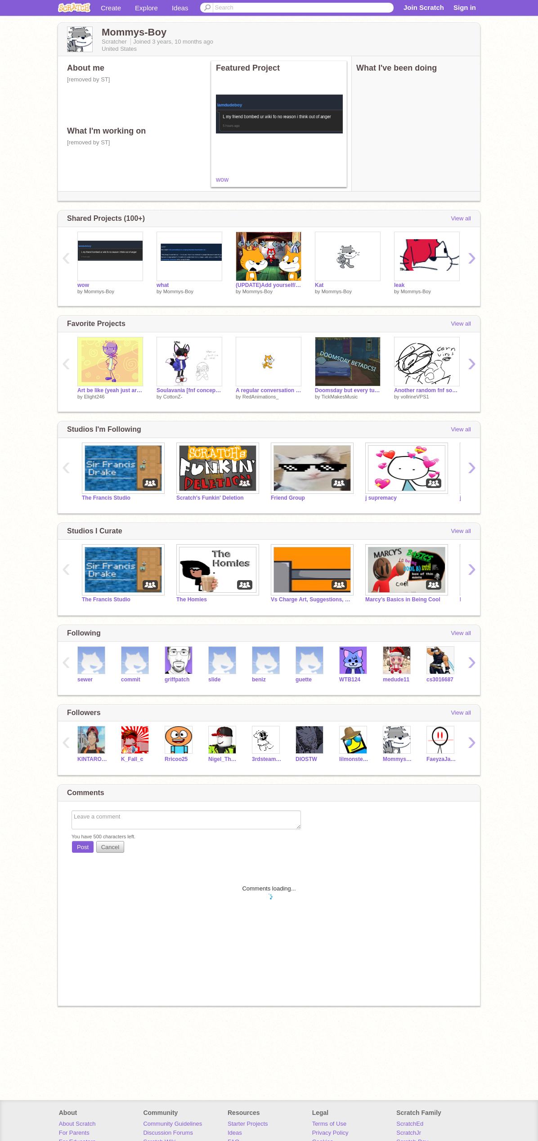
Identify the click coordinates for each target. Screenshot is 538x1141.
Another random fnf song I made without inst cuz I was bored (427, 390)
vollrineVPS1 (415, 396)
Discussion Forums (168, 1132)
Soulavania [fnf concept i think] (189, 390)
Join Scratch (424, 7)
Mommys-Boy (99, 291)
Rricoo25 (176, 759)
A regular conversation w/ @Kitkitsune (268, 390)
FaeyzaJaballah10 (441, 759)
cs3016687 (439, 679)
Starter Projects (248, 1123)
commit (130, 679)
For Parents (74, 1132)
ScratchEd (409, 1123)
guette (304, 679)
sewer (85, 679)
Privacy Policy (330, 1132)
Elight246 (94, 396)
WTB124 (349, 679)
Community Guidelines (172, 1123)
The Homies (191, 599)
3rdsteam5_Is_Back (267, 759)
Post (83, 847)
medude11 (396, 679)
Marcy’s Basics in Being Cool (402, 599)
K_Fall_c (132, 759)
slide (214, 679)
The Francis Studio (106, 498)
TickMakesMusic (339, 396)
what (163, 285)
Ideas (180, 8)
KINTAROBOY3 (92, 759)
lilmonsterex (354, 759)
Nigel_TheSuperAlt (223, 759)
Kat (319, 285)
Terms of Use (329, 1123)
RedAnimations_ (260, 396)
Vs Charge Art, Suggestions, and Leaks (311, 599)
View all (461, 218)
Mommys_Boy (398, 759)
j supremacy (381, 498)
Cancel (110, 847)
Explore (146, 8)
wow (222, 179)
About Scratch (77, 1123)
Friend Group (288, 498)
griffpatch (177, 679)
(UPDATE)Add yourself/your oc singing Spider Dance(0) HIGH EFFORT (268, 285)
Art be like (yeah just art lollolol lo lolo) (110, 390)
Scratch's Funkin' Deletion (210, 498)
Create (111, 8)
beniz (259, 679)
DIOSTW (306, 759)
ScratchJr (408, 1132)
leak (399, 285)
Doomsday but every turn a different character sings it (348, 390)
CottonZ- (173, 396)
